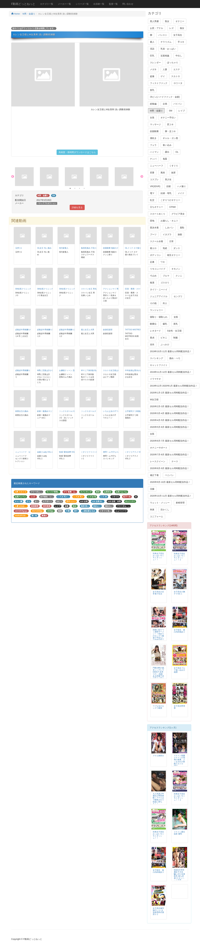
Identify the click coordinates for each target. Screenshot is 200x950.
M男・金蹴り (29, 14)
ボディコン (155, 255)
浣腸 (152, 489)
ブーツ (153, 234)
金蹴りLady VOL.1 (45, 452)
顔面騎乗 (154, 131)
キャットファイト (158, 365)
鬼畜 (165, 159)
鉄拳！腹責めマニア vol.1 (47, 411)
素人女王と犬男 (87, 330)
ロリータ (178, 83)
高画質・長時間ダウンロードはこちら (77, 152)
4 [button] (84, 188)
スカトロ (175, 76)
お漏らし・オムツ (169, 220)
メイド (181, 193)
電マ (152, 193)
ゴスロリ (165, 282)
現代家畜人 (63, 248)
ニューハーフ (156, 165)
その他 (153, 303)
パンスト (162, 35)
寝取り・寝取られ (158, 317)
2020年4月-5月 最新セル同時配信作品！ (169, 420)
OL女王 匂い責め (44, 248)
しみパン (169, 227)
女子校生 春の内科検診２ (179, 631)
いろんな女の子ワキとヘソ (114, 411)
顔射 (168, 186)
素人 (152, 42)
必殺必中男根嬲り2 (67, 330)
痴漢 (152, 282)
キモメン (175, 269)
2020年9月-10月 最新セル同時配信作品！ (170, 482)
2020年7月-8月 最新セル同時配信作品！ (169, 454)
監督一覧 (113, 4)
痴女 (182, 28)
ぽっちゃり (172, 62)
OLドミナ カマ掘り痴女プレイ (137, 248)
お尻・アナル (156, 28)
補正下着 (154, 475)
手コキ (181, 42)
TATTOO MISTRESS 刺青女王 (137, 330)
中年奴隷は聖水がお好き (135, 370)
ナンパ (153, 159)
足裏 (152, 262)
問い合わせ (127, 4)
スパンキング (156, 358)
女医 (176, 317)
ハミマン (154, 152)
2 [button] (74, 188)
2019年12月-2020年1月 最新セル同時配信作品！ (173, 386)
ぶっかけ (165, 344)
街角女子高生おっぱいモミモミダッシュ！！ (158, 556)
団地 (152, 220)
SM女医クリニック (67, 289)
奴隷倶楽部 (107, 330)
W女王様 (154, 399)
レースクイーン (157, 461)
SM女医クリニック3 (23, 289)
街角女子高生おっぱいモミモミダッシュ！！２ (179, 557)
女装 (152, 117)
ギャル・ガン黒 (170, 138)
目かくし (165, 509)
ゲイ (163, 76)
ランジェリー (156, 310)
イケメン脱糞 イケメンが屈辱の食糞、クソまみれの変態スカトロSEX (180, 760)
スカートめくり (157, 214)
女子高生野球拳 (179, 707)
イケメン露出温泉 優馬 (179, 833)
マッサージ (155, 124)
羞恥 (182, 227)
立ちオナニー (156, 207)
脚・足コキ (170, 131)
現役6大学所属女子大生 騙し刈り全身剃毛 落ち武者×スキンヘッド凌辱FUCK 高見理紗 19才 (179, 877)
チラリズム (166, 42)
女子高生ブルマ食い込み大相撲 (179, 670)
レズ (171, 28)
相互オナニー (173, 255)
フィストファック (158, 83)
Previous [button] (12, 176)
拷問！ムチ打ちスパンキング (115, 452)
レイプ (181, 110)
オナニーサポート (158, 447)
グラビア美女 (178, 214)
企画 (165, 104)
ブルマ (166, 275)
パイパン (177, 104)
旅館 (180, 234)
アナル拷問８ (158, 756)
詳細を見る (77, 207)
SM (170, 110)
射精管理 (180, 502)
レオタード (155, 330)
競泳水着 (154, 227)
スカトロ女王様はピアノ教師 (115, 370)
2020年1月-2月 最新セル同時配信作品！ (169, 392)
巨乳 (152, 55)
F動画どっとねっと (23, 3)
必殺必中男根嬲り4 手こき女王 (28, 330)
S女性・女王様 (174, 330)
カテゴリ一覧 (46, 4)
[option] (27, 176)
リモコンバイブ (157, 269)
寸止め (153, 275)
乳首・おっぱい (168, 49)
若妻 (152, 172)
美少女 (168, 179)
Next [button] (141, 176)
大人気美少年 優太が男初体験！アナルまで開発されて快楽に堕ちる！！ (158, 799)
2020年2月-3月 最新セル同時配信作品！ (169, 406)
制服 (175, 337)
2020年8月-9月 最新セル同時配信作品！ (169, 468)
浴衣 (152, 344)
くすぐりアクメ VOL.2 (134, 452)
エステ (176, 69)
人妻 (165, 69)
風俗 (163, 172)
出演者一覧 (98, 4)
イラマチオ (155, 379)
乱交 (152, 200)
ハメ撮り (181, 186)
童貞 (152, 337)
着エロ (153, 248)
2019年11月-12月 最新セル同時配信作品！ (171, 372)
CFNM (172, 207)
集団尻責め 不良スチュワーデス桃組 (96, 248)
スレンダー (155, 62)
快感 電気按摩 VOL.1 (68, 452)
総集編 (153, 104)
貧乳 (152, 90)
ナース (174, 461)
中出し (179, 55)
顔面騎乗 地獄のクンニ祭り (114, 248)
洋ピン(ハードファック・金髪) (165, 97)
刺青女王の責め (21, 411)
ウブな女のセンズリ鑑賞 (158, 707)
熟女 (167, 21)
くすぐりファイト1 (89, 452)
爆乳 (165, 324)
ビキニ (164, 337)
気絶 (165, 248)
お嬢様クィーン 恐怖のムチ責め (72, 370)
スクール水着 (156, 241)
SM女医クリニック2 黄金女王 (49, 289)
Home (15, 14)
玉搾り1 (18, 248)
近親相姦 (165, 55)
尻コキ (170, 124)
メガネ (153, 69)
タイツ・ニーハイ (158, 289)
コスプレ (154, 179)
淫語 (152, 49)
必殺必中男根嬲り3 (45, 330)
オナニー (180, 21)
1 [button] (70, 188)
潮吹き (153, 138)
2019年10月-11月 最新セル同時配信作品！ (171, 351)
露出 (167, 152)
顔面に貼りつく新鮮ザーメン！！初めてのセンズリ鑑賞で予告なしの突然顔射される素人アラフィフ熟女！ (158, 637)
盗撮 (152, 76)
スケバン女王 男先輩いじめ (92, 289)
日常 (171, 241)
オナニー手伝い (168, 117)
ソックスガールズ (88, 411)
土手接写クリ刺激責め (134, 411)
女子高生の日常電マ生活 (158, 593)
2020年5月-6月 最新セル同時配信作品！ (169, 427)
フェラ (153, 145)
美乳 (175, 324)
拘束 (152, 509)
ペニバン (169, 475)
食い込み (167, 145)
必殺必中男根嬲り (22, 370)
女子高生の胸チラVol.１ (179, 593)
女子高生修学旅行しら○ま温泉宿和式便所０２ (158, 911)
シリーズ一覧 (82, 4)
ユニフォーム (156, 516)
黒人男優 (154, 21)
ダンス (176, 248)
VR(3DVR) (155, 186)
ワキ (163, 262)
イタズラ (167, 234)
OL (177, 152)
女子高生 (177, 35)
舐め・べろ (174, 358)
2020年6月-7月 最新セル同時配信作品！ (169, 441)
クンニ (179, 275)
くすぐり (173, 165)
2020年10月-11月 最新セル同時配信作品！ (171, 496)
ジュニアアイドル (158, 296)
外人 (165, 303)
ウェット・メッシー (160, 502)
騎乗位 (153, 324)
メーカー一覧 (64, 4)
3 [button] (79, 188)
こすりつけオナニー (170, 200)
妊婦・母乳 (166, 193)
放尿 (173, 172)
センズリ (178, 296)
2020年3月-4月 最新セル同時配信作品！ (169, 413)
